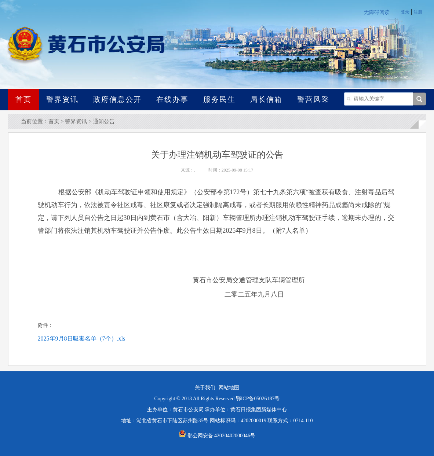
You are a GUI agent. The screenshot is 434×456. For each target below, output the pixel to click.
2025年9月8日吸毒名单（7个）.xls (81, 338)
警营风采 (313, 99)
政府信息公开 (117, 99)
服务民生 (219, 99)
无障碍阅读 (377, 12)
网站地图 (229, 387)
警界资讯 (62, 99)
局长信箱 (266, 99)
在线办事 (172, 99)
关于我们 (205, 387)
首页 (23, 99)
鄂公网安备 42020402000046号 (217, 435)
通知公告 (104, 121)
